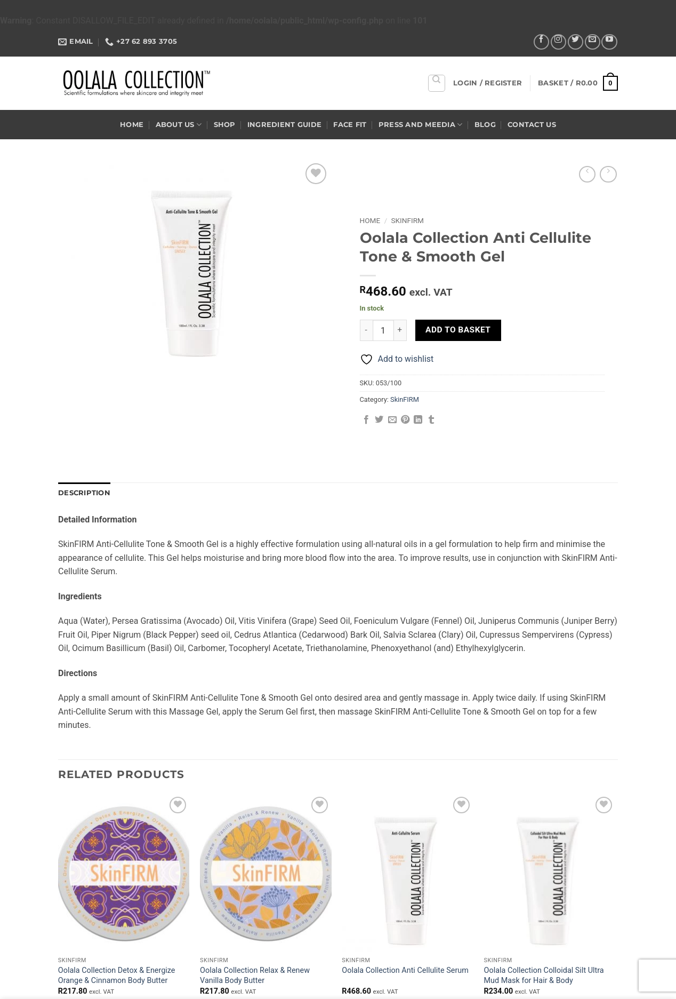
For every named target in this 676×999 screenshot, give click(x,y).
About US (179, 125)
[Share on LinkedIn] (418, 420)
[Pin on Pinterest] (405, 420)
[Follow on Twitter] (575, 42)
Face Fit (349, 125)
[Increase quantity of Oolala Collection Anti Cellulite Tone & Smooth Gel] (400, 330)
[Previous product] (608, 174)
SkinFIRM (407, 220)
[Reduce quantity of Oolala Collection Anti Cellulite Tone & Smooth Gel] (366, 330)
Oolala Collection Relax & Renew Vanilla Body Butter (255, 975)
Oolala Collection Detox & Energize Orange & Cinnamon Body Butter (116, 975)
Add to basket (457, 330)
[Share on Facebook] (366, 420)
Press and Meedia (421, 125)
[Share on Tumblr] (431, 420)
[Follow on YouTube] (609, 42)
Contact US (532, 125)
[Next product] (587, 174)
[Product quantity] (383, 330)
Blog (485, 125)
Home (131, 125)
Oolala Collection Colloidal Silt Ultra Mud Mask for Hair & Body (544, 975)
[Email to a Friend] (392, 420)
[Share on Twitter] (379, 420)
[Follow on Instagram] (558, 42)
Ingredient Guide (284, 125)
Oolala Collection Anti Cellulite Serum (405, 970)
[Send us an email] (592, 42)
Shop (225, 125)
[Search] (436, 83)
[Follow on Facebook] (541, 42)
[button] (487, 83)
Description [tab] (84, 493)
